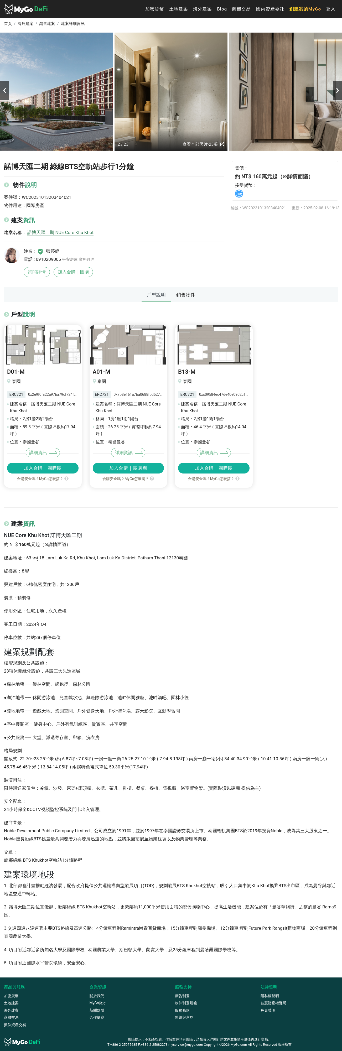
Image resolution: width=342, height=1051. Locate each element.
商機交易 (241, 9)
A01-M (101, 371)
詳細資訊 (38, 452)
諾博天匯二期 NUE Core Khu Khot (60, 232)
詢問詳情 (37, 271)
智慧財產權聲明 (273, 1003)
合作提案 (97, 1017)
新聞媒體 (97, 1010)
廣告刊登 (182, 996)
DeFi (26, 9)
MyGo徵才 (98, 1003)
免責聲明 (268, 1010)
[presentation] (4, 90)
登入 (330, 9)
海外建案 (202, 9)
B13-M (186, 371)
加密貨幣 (154, 9)
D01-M (16, 371)
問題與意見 (184, 1017)
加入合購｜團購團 (43, 468)
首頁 (8, 23)
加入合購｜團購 (73, 271)
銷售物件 (185, 295)
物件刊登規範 (186, 1003)
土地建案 (178, 9)
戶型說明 (156, 295)
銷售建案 (47, 23)
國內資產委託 (270, 9)
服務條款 (182, 1010)
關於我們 (97, 996)
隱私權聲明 (270, 996)
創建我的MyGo (305, 9)
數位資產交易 (15, 1025)
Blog (222, 9)
